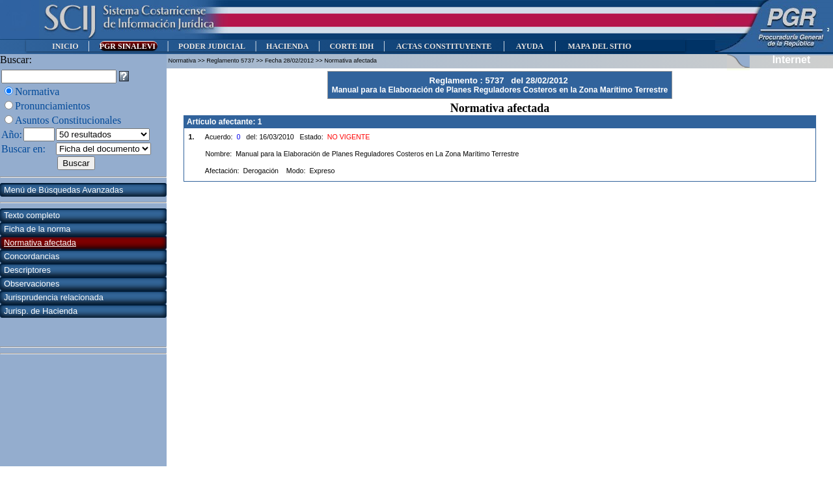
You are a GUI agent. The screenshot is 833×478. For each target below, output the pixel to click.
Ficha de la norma (37, 229)
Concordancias (31, 256)
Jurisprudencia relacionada (53, 297)
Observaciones (31, 283)
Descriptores (27, 270)
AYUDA (529, 46)
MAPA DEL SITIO (599, 46)
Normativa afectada (40, 242)
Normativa (37, 91)
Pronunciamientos (52, 105)
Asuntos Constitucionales (68, 120)
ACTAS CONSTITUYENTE (443, 46)
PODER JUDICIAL (211, 46)
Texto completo (32, 215)
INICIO (65, 46)
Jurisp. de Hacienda (40, 311)
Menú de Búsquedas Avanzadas (63, 190)
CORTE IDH (351, 46)
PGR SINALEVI (128, 46)
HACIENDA (287, 46)
